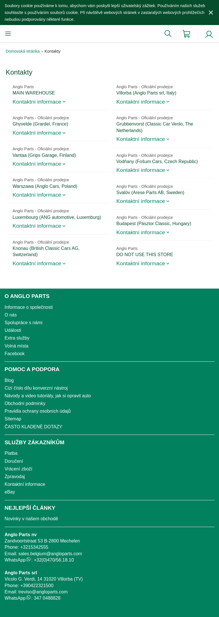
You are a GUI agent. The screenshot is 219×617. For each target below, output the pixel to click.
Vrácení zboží (18, 468)
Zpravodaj (15, 476)
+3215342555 (34, 547)
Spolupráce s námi (23, 322)
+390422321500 (36, 585)
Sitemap (13, 418)
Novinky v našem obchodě (31, 518)
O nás (11, 314)
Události (13, 330)
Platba (11, 453)
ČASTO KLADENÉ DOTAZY (33, 426)
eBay (10, 492)
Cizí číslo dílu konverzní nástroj (36, 388)
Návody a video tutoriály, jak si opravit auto (48, 395)
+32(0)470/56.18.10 (54, 560)
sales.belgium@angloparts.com (50, 553)
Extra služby (17, 338)
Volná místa (17, 346)
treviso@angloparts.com (43, 591)
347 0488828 (47, 598)
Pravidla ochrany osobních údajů (38, 411)
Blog (9, 380)
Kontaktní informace (25, 484)
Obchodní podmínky (25, 403)
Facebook (15, 353)
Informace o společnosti (29, 307)
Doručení (14, 461)
